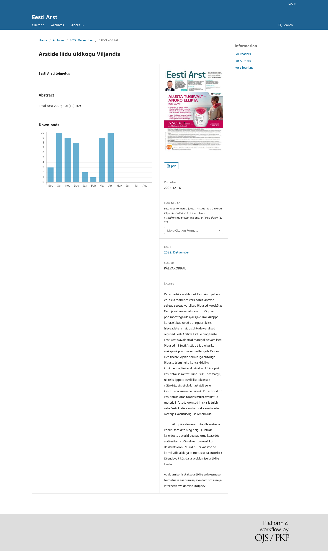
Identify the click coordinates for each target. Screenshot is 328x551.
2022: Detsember (81, 40)
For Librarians (244, 67)
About (76, 25)
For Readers (243, 54)
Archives (57, 25)
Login (292, 3)
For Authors (243, 61)
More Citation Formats (182, 230)
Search (286, 25)
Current (38, 25)
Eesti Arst (44, 17)
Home (43, 40)
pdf (173, 166)
